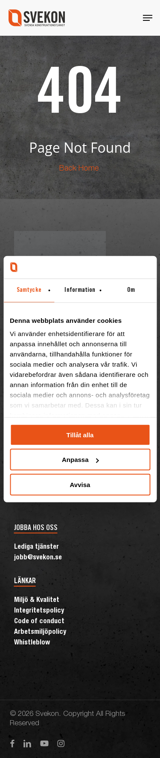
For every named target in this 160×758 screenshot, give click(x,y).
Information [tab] (79, 290)
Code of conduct (39, 621)
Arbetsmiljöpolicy (40, 632)
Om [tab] (131, 290)
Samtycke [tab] (29, 290)
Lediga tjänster (36, 547)
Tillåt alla (80, 434)
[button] (147, 18)
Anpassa (80, 459)
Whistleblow (32, 643)
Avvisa (80, 484)
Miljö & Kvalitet (36, 600)
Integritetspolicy (39, 611)
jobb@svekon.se (38, 558)
